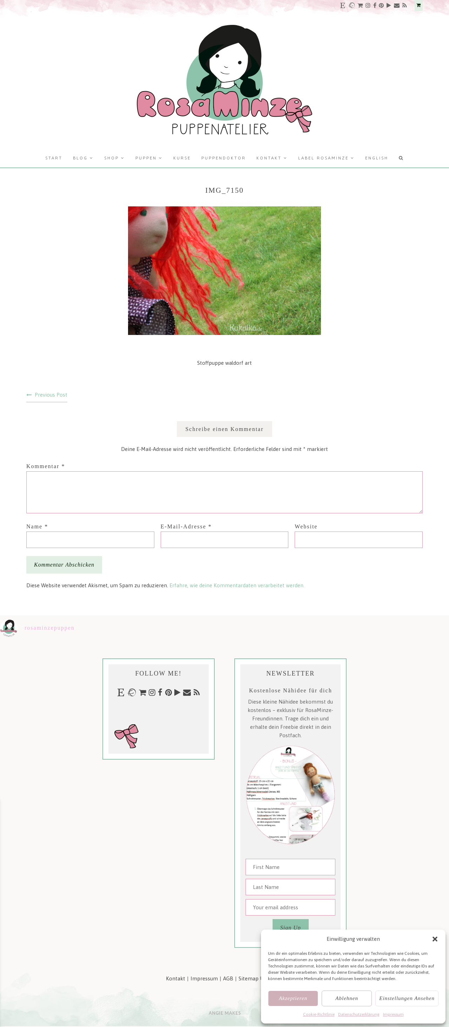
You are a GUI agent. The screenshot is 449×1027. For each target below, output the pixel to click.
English (376, 158)
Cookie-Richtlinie (319, 1014)
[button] (434, 939)
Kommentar (45, 466)
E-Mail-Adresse (186, 526)
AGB (228, 978)
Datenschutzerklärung (359, 1014)
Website (306, 526)
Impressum (393, 1014)
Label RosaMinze (323, 158)
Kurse (182, 158)
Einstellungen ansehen (407, 998)
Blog (80, 158)
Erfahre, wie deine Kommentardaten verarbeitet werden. (236, 585)
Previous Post (51, 395)
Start (53, 158)
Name (37, 526)
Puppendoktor (223, 158)
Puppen (146, 158)
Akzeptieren (293, 998)
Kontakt (269, 158)
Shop (111, 158)
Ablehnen (346, 998)
